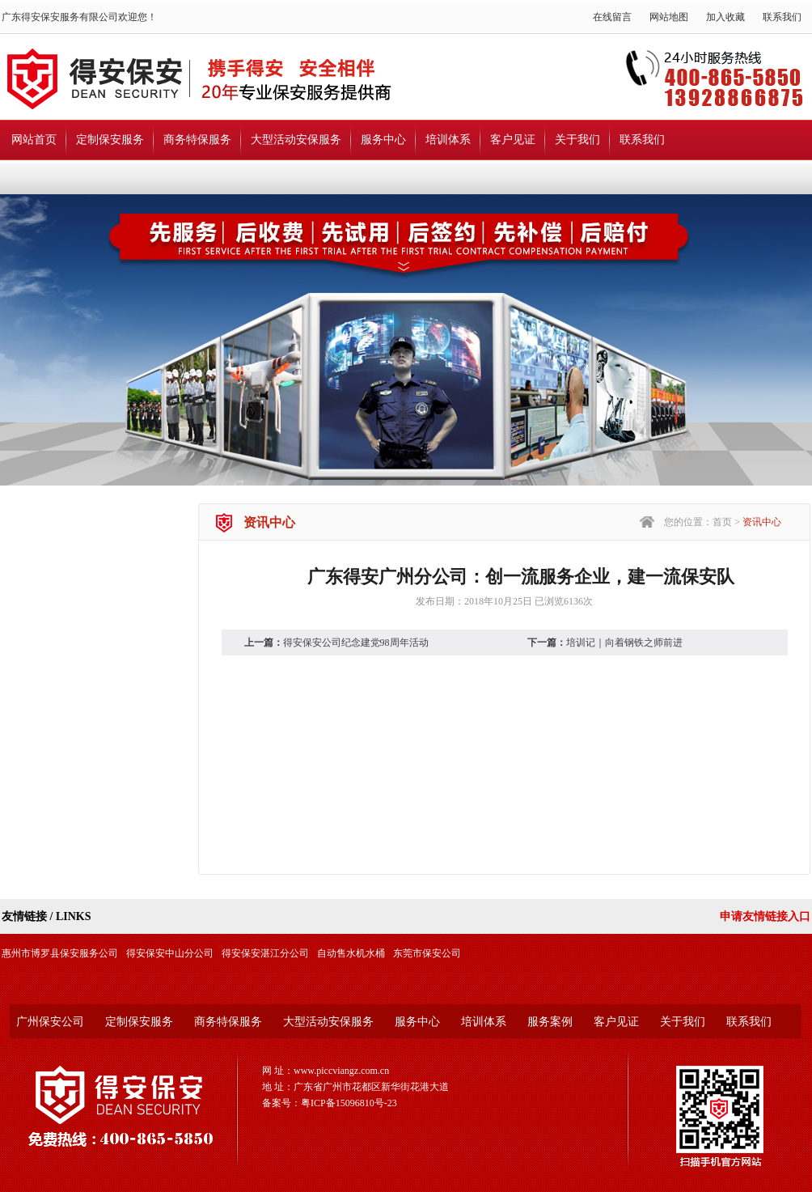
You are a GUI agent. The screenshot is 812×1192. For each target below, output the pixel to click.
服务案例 (550, 1022)
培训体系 (448, 140)
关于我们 (577, 140)
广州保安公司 (50, 1022)
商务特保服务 (197, 140)
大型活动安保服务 (296, 140)
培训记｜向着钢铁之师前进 (624, 642)
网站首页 (34, 140)
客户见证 (512, 140)
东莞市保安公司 (427, 953)
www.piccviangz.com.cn (341, 1070)
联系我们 (782, 17)
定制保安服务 (110, 140)
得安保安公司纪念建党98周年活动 (356, 642)
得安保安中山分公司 (170, 953)
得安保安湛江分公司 (265, 953)
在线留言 (612, 17)
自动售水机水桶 (351, 953)
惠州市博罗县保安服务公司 (60, 953)
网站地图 (668, 17)
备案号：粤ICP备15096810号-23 (329, 1103)
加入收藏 (725, 17)
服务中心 (383, 140)
